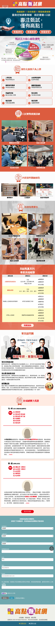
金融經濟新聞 (35, 103)
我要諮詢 (27, 325)
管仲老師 (27, 439)
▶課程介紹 (32, 623)
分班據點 (21, 617)
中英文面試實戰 (10, 103)
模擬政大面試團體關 (31, 496)
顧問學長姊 (34, 439)
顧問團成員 (5, 383)
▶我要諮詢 (22, 623)
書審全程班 (10, 290)
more (10, 454)
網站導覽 (33, 617)
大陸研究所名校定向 (10, 281)
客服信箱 (27, 617)
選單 (5, 7)
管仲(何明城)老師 (7, 362)
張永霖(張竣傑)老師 (8, 373)
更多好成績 (27, 511)
